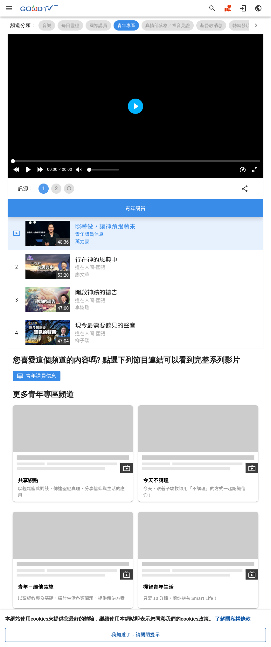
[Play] (28, 169)
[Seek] (135, 161)
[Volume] (103, 170)
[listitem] (135, 233)
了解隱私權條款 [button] (233, 619)
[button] (242, 169)
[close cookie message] (135, 635)
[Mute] (78, 169)
